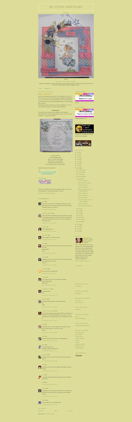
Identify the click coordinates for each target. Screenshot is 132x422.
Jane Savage (44, 354)
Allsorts (70, 105)
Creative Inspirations (79, 338)
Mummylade (45, 268)
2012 (78, 226)
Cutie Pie (77, 340)
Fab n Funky (78, 300)
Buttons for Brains (42, 178)
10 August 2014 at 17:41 (49, 350)
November (80, 172)
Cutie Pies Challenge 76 (83, 187)
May (79, 212)
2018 (78, 159)
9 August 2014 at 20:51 (49, 273)
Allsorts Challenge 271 (83, 195)
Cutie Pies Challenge (82, 197)
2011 (78, 228)
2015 (78, 165)
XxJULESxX (45, 235)
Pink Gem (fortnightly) (80, 318)
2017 (78, 161)
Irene (43, 364)
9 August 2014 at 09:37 (49, 209)
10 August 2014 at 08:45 (49, 332)
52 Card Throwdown (79, 332)
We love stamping (79, 348)
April (79, 215)
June (79, 210)
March (79, 217)
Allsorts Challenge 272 (83, 193)
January (80, 221)
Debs (43, 324)
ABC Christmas (78, 334)
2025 (78, 152)
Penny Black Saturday (80, 344)
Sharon (43, 277)
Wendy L (44, 226)
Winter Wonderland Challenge (84, 182)
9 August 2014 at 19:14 (49, 253)
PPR (39, 169)
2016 (78, 163)
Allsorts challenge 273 (83, 185)
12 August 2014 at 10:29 (49, 361)
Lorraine (44, 257)
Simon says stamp (79, 302)
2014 (78, 168)
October (80, 174)
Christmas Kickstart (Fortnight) (82, 325)
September (80, 176)
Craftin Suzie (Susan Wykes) (48, 310)
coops (43, 374)
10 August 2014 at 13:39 (49, 340)
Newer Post (40, 410)
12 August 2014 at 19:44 (49, 371)
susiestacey (88, 238)
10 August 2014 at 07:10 (49, 295)
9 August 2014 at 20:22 (49, 265)
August (80, 178)
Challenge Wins (47, 88)
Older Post (70, 410)
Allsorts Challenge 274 (83, 180)
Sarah (43, 201)
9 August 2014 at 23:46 (49, 285)
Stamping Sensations (79, 346)
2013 (78, 224)
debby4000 (44, 299)
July (79, 208)
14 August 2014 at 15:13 (49, 396)
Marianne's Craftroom (47, 213)
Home (40, 88)
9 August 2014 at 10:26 (49, 223)
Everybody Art (78, 293)
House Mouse (78, 286)
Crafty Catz (77, 309)
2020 (78, 157)
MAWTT (77, 342)
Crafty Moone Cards (46, 289)
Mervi (43, 344)
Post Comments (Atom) (49, 414)
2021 (78, 154)
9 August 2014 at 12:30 (49, 239)
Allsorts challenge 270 (83, 203)
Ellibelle (44, 400)
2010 (78, 231)
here (44, 115)
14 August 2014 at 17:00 (49, 404)
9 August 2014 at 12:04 (49, 231)
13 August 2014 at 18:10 (49, 384)
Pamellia (44, 388)
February (80, 219)
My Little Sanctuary (66, 7)
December (80, 170)
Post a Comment (41, 408)
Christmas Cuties (79, 336)
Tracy (43, 243)
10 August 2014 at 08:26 (49, 307)
